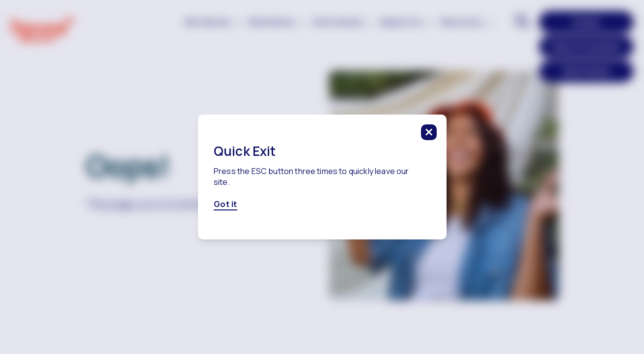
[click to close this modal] (429, 132)
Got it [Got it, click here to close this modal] (225, 204)
